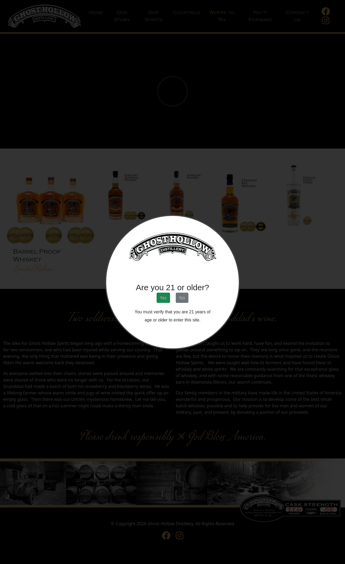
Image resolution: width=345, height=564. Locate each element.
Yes (163, 298)
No (182, 298)
